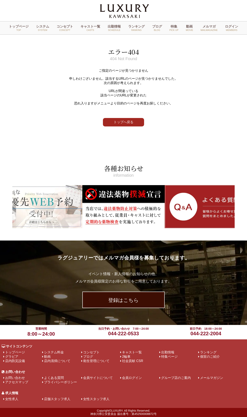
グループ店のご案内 (176, 378)
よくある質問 (54, 378)
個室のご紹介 (210, 356)
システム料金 (54, 352)
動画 (189, 28)
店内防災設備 (15, 361)
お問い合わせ (15, 378)
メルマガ (209, 28)
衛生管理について (96, 361)
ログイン (231, 28)
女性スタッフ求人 (96, 399)
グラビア (11, 356)
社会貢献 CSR (132, 361)
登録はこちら (123, 300)
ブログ (157, 28)
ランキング (136, 28)
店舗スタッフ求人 (57, 399)
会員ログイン (132, 378)
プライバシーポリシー (60, 382)
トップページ (19, 28)
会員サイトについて (98, 378)
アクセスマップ (16, 382)
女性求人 (11, 399)
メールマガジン (211, 378)
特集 (173, 28)
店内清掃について (57, 361)
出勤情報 (114, 28)
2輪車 (126, 356)
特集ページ (169, 356)
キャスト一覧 (90, 28)
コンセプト (65, 28)
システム (42, 28)
